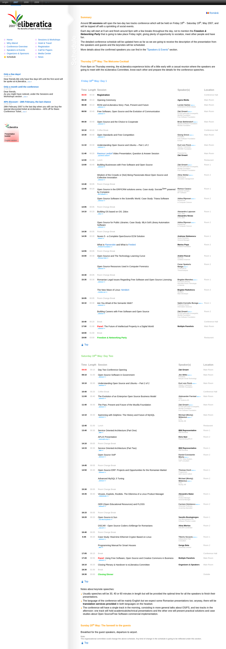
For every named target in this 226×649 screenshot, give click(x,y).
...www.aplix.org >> (104, 439)
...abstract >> (101, 107)
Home (9, 39)
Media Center (44, 53)
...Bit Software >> (102, 194)
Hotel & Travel (45, 43)
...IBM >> (100, 432)
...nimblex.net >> (102, 292)
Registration (44, 46)
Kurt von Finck (186, 145)
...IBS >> (100, 547)
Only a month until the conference (21, 87)
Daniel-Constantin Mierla (186, 456)
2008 (26, 2)
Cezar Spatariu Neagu (184, 265)
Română (212, 13)
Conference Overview (17, 46)
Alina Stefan (185, 175)
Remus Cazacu (184, 189)
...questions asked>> (103, 155)
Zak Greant (184, 111)
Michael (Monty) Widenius (185, 416)
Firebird (132, 244)
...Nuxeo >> (100, 238)
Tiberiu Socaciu (187, 537)
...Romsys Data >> (102, 258)
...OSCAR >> (102, 528)
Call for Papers (45, 50)
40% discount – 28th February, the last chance (27, 102)
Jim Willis (185, 375)
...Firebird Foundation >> (104, 247)
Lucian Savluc (186, 105)
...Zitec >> (100, 214)
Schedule (11, 57)
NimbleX (125, 290)
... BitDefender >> (103, 496)
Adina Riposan (186, 198)
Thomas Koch (187, 470)
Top (86, 344)
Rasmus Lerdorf (104, 153)
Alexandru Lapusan (186, 211)
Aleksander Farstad (189, 396)
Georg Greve (185, 135)
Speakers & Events (16, 50)
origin (5, 2)
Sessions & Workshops (49, 39)
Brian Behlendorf (187, 122)
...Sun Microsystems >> (105, 519)
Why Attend (12, 43)
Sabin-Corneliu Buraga (190, 303)
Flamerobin (110, 244)
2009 (36, 2)
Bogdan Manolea (187, 279)
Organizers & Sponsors (18, 53)
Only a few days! (12, 74)
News (40, 57)
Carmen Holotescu (189, 504)
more (29, 81)
